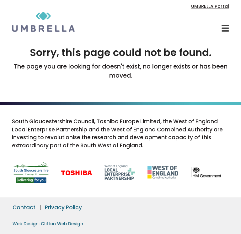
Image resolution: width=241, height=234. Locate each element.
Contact (24, 207)
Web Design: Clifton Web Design (48, 224)
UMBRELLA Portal (210, 6)
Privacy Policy (63, 207)
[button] (225, 28)
